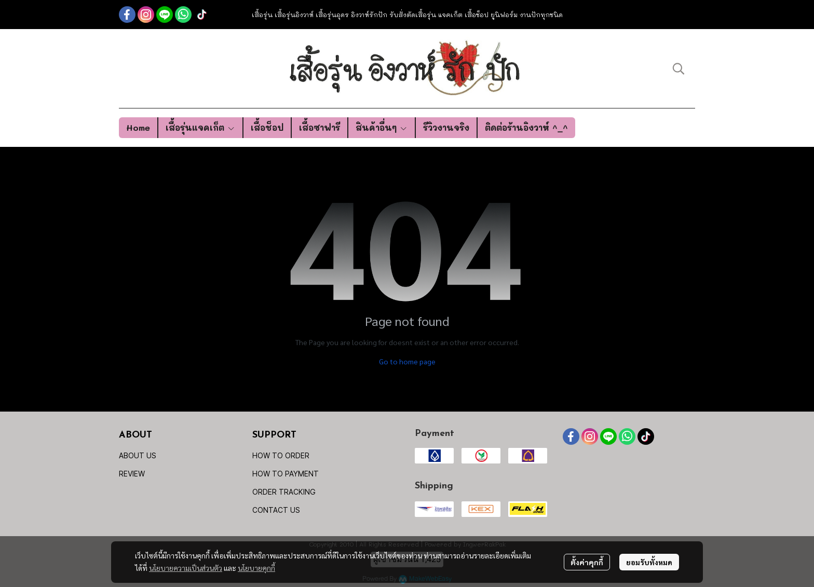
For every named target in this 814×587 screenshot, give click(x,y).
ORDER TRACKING (284, 491)
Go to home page (407, 361)
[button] (678, 68)
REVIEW (132, 473)
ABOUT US (137, 455)
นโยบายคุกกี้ (256, 567)
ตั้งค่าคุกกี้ (587, 562)
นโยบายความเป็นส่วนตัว (185, 567)
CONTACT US (276, 510)
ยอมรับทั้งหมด (649, 562)
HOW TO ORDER (280, 455)
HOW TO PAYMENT (285, 473)
